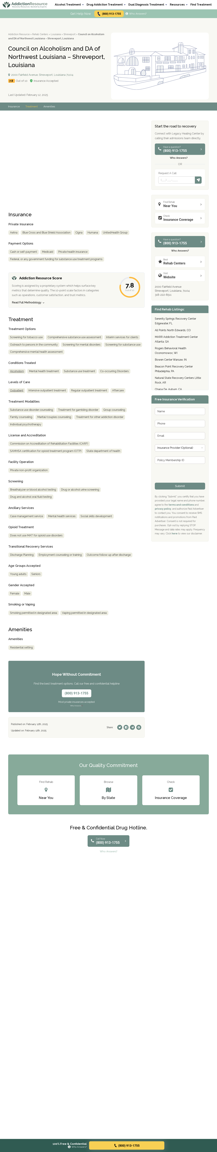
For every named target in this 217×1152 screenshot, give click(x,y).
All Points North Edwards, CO (173, 330)
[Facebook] (126, 727)
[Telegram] (132, 727)
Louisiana (56, 34)
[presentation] (180, 480)
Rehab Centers (40, 34)
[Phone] (176, 180)
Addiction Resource (19, 34)
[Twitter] (119, 727)
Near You (180, 204)
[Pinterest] (138, 727)
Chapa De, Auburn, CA (168, 389)
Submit (198, 180)
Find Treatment (201, 4)
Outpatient (16, 390)
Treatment (32, 106)
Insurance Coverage (180, 218)
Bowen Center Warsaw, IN (171, 359)
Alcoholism (17, 371)
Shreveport (69, 34)
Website (180, 275)
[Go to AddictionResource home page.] (25, 5)
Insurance (14, 106)
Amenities (50, 106)
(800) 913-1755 (109, 14)
